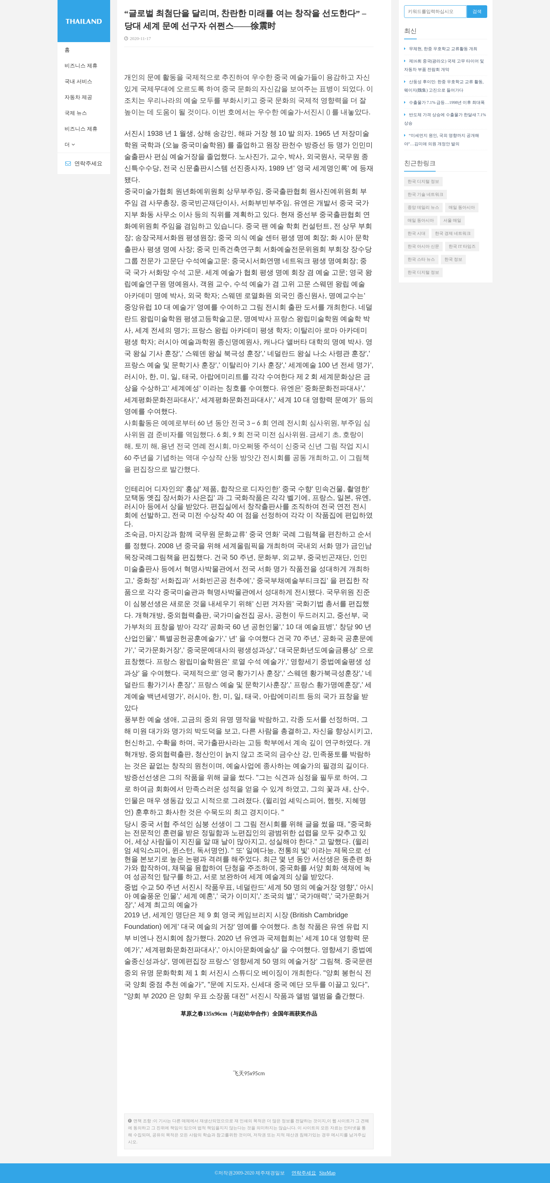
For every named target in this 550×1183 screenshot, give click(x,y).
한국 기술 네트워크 (425, 194)
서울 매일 (452, 220)
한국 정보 (453, 259)
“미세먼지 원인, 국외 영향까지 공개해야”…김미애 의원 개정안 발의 (441, 139)
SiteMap (327, 1173)
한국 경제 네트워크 (453, 233)
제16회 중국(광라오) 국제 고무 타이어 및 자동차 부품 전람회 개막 (444, 65)
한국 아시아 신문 (423, 246)
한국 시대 (416, 233)
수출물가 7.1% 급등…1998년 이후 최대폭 (444, 102)
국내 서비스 (78, 81)
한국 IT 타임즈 (462, 246)
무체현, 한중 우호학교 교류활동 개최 (440, 48)
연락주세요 (83, 163)
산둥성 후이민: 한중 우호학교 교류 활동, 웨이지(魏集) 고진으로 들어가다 (444, 86)
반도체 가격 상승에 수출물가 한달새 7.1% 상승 (445, 119)
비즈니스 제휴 (81, 65)
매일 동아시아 (462, 207)
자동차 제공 (78, 97)
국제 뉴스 (76, 113)
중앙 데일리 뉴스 (423, 207)
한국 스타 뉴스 (421, 259)
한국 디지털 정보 (423, 181)
